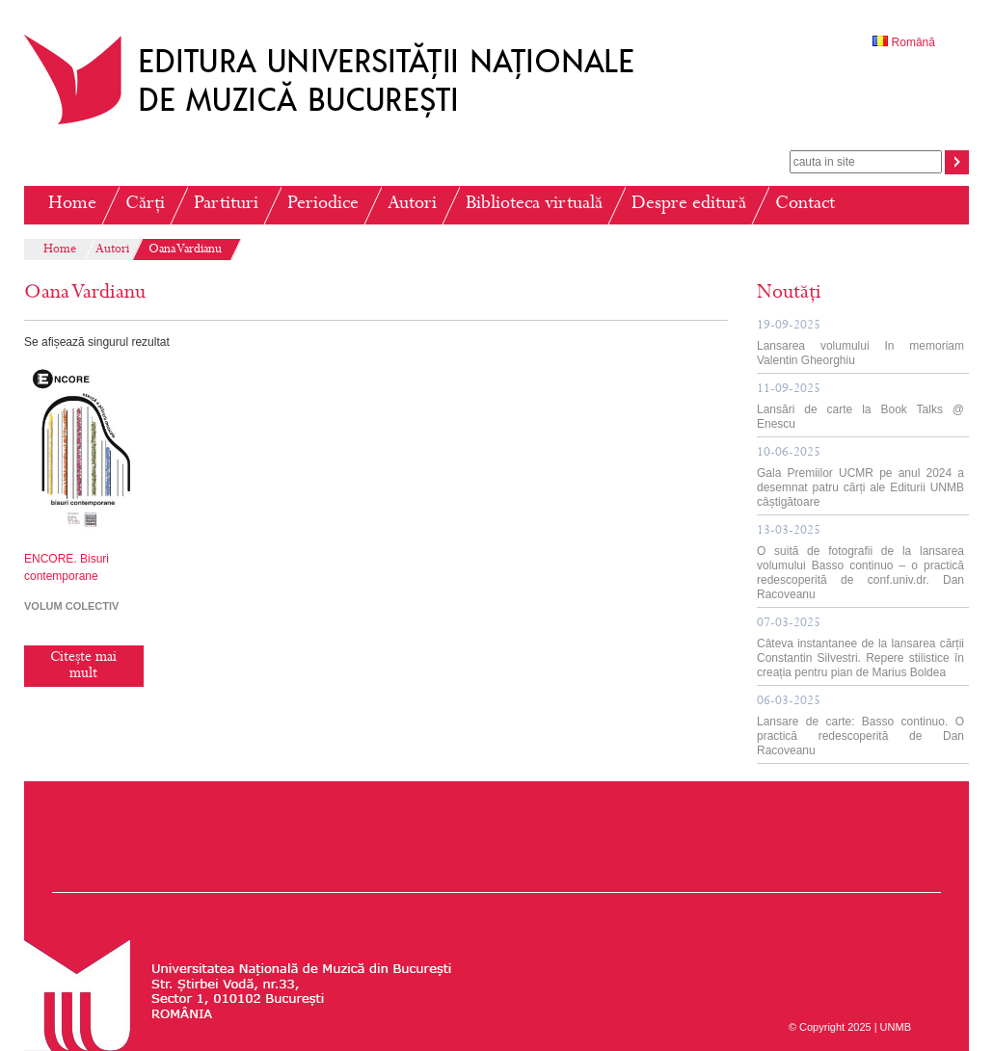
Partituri (226, 205)
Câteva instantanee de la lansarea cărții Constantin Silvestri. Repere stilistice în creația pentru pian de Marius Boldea (860, 648)
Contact (805, 205)
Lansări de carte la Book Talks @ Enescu (860, 407)
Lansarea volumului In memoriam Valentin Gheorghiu (860, 343)
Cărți (145, 205)
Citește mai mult (83, 666)
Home (72, 205)
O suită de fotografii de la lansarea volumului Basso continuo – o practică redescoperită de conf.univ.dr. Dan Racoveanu (860, 563)
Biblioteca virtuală (534, 205)
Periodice (323, 205)
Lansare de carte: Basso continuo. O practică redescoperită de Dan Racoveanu (860, 726)
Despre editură (688, 205)
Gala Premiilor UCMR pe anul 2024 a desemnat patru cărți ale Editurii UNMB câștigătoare (860, 478)
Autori (412, 205)
